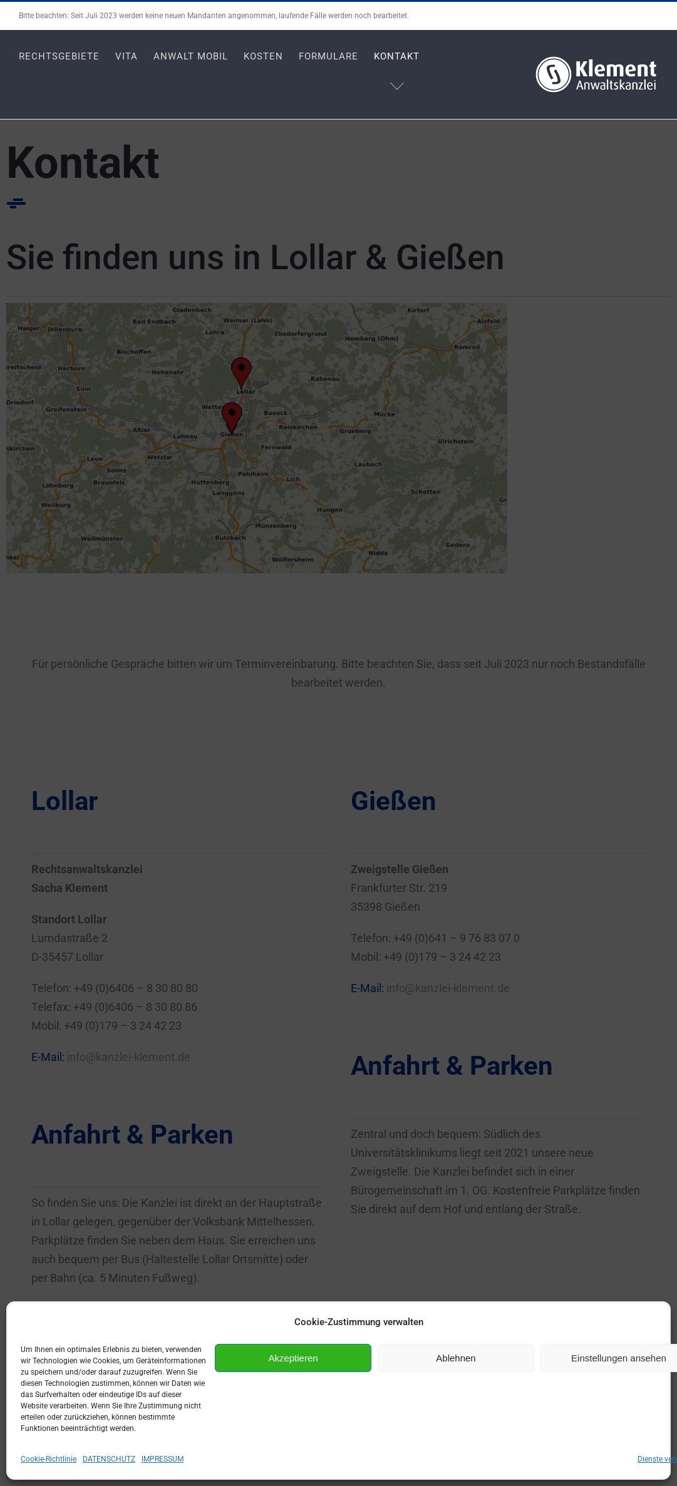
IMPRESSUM (162, 1459)
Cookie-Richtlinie (48, 1459)
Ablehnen (455, 1358)
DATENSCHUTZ (109, 1459)
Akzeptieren (293, 1358)
